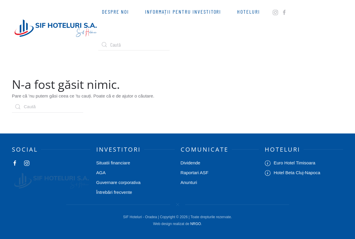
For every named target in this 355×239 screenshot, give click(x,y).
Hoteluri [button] (248, 11)
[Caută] (134, 45)
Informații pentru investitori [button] (183, 11)
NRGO (195, 224)
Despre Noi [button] (115, 11)
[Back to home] (55, 28)
